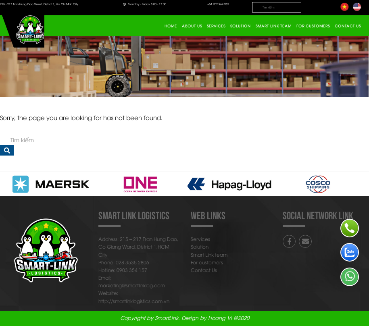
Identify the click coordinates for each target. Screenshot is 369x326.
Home (171, 25)
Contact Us (348, 25)
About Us (192, 25)
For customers (313, 25)
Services (216, 25)
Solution (240, 25)
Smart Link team (274, 25)
